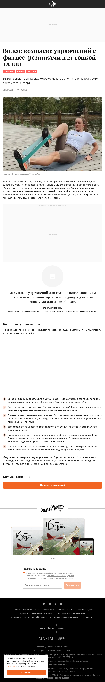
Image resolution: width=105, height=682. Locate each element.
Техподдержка (88, 617)
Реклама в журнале (85, 610)
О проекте (15, 610)
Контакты (27, 610)
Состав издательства (44, 610)
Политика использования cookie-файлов (29, 617)
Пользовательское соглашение (71, 613)
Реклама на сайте (65, 610)
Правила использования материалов (37, 613)
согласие (11, 666)
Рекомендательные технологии (64, 617)
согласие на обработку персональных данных (54, 573)
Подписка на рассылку (34, 569)
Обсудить (24, 90)
